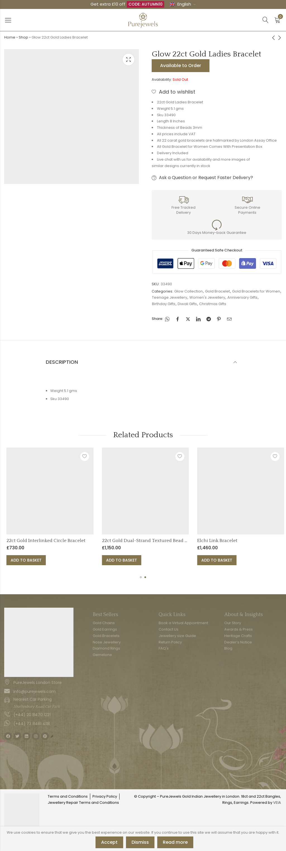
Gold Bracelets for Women (256, 291)
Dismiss (140, 842)
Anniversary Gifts (242, 297)
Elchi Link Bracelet (243, 540)
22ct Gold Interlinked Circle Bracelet (71, 540)
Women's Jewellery (207, 297)
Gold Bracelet (217, 291)
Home (9, 37)
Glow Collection (188, 291)
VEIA (277, 802)
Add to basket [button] (51, 560)
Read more (175, 842)
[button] (141, 577)
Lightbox (128, 59)
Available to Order (180, 65)
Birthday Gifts (163, 303)
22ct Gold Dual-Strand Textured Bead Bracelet (178, 540)
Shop (23, 37)
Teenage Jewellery (169, 297)
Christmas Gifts (212, 303)
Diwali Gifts (187, 303)
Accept (109, 842)
